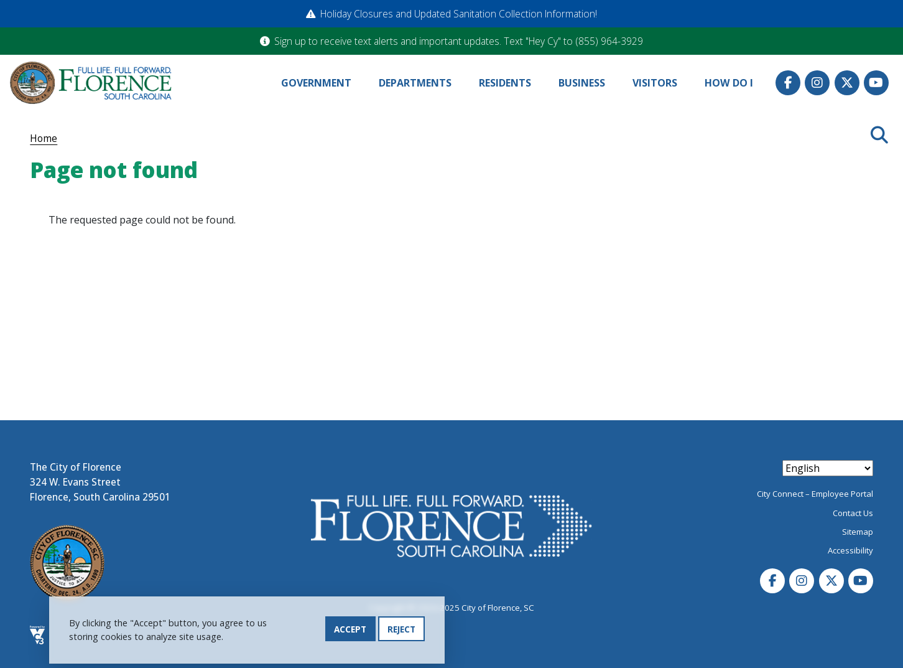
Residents (505, 83)
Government (316, 83)
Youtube (876, 82)
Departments (415, 83)
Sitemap (857, 531)
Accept (350, 630)
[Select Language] (827, 468)
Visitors (654, 83)
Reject (401, 630)
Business (581, 83)
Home (43, 138)
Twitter (847, 82)
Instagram (817, 82)
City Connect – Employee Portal (815, 493)
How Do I (729, 83)
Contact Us (853, 513)
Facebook (788, 82)
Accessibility (850, 550)
